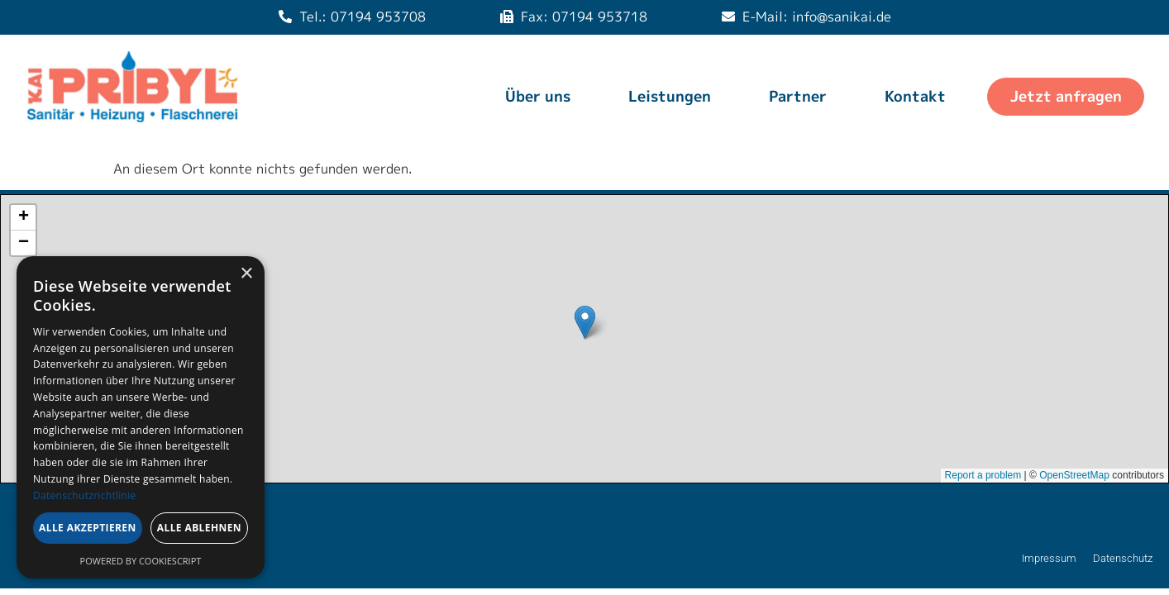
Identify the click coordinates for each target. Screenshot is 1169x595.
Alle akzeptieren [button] (87, 528)
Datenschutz (1122, 558)
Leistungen (669, 96)
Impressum (1049, 558)
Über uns (537, 96)
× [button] (246, 274)
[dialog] (141, 417)
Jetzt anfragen (1066, 96)
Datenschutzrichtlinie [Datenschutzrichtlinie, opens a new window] (84, 495)
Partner (798, 96)
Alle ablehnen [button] (199, 528)
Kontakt (915, 96)
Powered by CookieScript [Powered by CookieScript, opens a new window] (141, 561)
